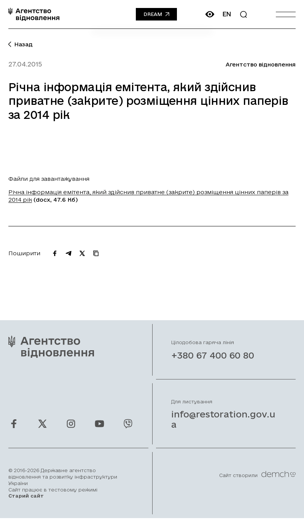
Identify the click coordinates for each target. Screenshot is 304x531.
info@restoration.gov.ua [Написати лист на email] (223, 428)
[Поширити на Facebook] (54, 253)
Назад (20, 44)
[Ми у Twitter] (42, 432)
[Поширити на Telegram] (68, 253)
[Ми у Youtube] (99, 432)
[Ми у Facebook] (13, 432)
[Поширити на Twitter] (82, 253)
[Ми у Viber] (128, 432)
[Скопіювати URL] (95, 253)
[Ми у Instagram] (70, 432)
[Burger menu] (286, 14)
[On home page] (33, 14)
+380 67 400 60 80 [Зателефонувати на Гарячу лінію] (212, 364)
